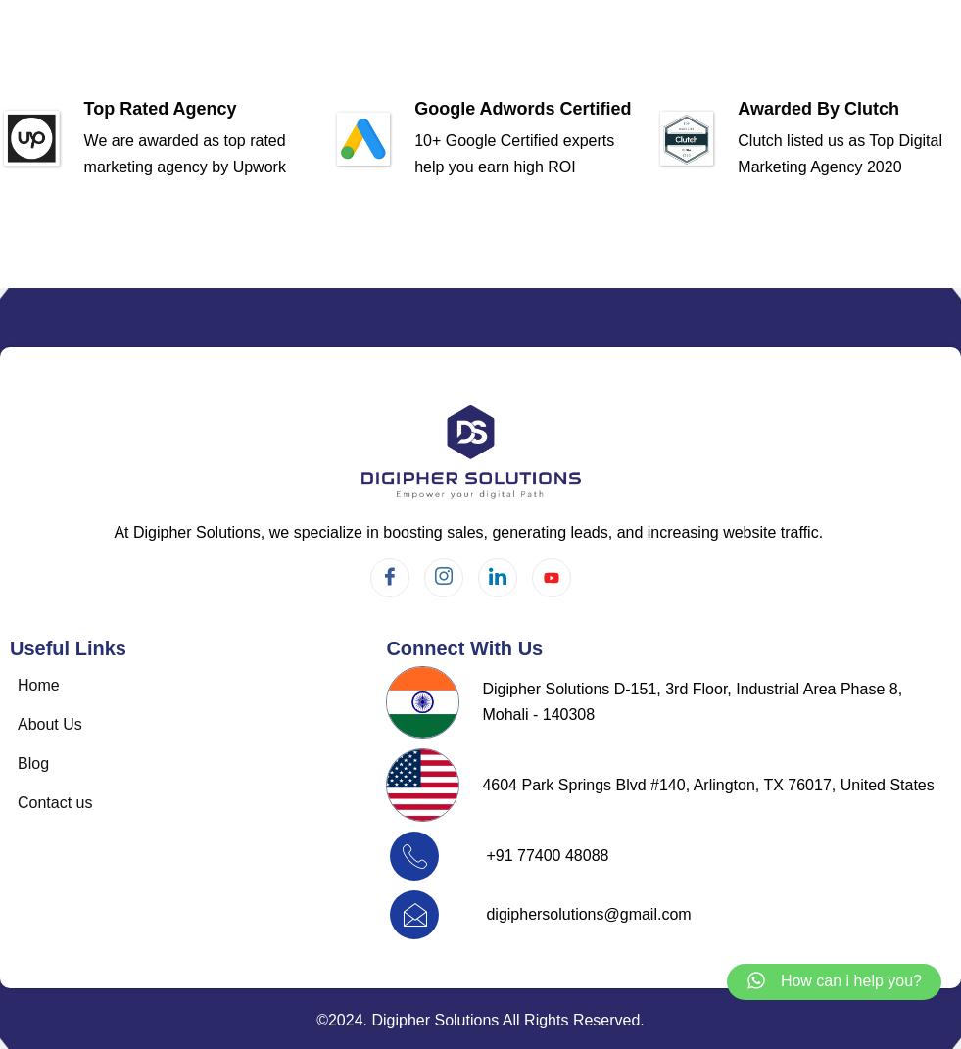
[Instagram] (443, 577)
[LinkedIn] (497, 577)
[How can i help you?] (756, 982)
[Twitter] (551, 577)
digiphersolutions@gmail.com (588, 914)
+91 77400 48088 (547, 855)
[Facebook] (389, 577)
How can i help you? (851, 981)
